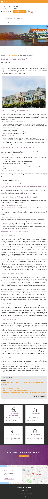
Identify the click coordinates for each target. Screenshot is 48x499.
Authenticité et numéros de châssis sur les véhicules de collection (20, 394)
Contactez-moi (24, 456)
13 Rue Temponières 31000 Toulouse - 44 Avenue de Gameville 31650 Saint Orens (24, 23)
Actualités (14, 55)
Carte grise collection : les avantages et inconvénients (17, 390)
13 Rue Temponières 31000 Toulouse (24, 493)
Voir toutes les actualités (40, 396)
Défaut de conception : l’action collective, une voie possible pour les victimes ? (23, 382)
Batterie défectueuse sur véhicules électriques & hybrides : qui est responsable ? (24, 392)
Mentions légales (24, 496)
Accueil (9, 55)
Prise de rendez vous (39, 30)
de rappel (19, 11)
